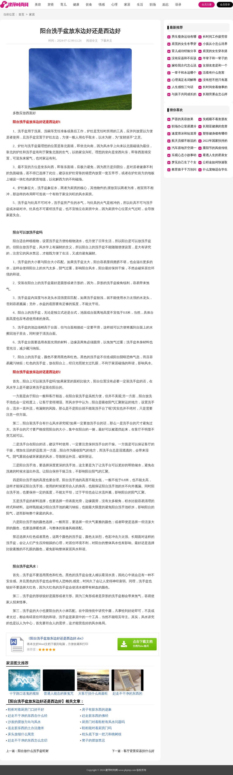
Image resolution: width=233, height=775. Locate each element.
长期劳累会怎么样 (215, 94)
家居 (127, 4)
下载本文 (106, 40)
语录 (178, 4)
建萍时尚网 (111, 770)
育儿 (63, 4)
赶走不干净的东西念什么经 (27, 715)
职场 (153, 4)
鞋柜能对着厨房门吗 (97, 728)
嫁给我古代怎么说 (184, 65)
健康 (76, 4)
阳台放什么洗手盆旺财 (33, 751)
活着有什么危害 (213, 72)
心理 (114, 4)
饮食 (89, 4)
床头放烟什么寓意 (21, 734)
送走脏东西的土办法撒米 (26, 728)
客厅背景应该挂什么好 (138, 751)
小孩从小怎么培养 (215, 43)
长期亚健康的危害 (215, 126)
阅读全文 (92, 40)
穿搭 (51, 4)
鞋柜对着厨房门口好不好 (26, 709)
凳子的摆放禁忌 (93, 740)
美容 (38, 4)
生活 (140, 4)
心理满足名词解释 (184, 79)
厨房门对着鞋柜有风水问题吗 (103, 722)
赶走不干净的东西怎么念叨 (27, 740)
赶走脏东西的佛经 (95, 715)
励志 (165, 4)
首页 (21, 14)
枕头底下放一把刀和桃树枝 (101, 734)
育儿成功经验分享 (184, 51)
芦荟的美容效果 (182, 119)
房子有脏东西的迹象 (97, 709)
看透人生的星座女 (215, 155)
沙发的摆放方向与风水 (24, 722)
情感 (102, 4)
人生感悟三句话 (182, 87)
